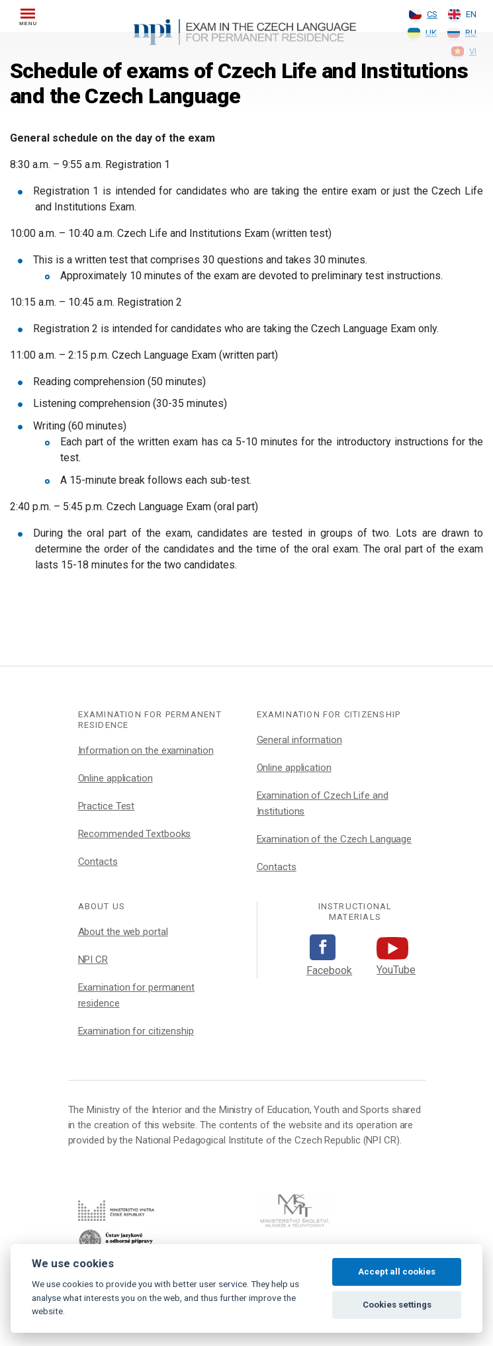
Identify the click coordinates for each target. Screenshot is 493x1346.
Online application (115, 778)
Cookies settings (397, 1305)
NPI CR (93, 959)
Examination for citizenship (136, 1031)
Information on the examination (146, 750)
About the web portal (123, 932)
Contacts (98, 862)
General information (299, 740)
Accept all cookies (396, 1272)
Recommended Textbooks (134, 834)
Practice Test (106, 806)
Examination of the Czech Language (334, 839)
